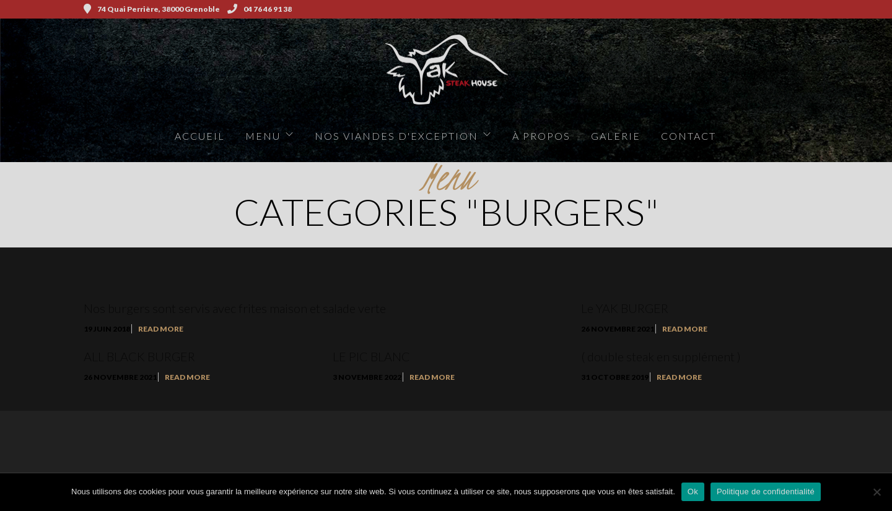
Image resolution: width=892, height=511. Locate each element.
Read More (160, 328)
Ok (693, 491)
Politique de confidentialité (766, 491)
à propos (541, 136)
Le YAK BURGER (624, 308)
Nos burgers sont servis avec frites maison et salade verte (235, 308)
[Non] (876, 492)
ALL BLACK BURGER (139, 356)
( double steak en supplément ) (661, 356)
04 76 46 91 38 (259, 9)
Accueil (200, 136)
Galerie (616, 136)
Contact (688, 136)
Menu (263, 136)
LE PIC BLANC (371, 356)
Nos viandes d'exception (396, 136)
